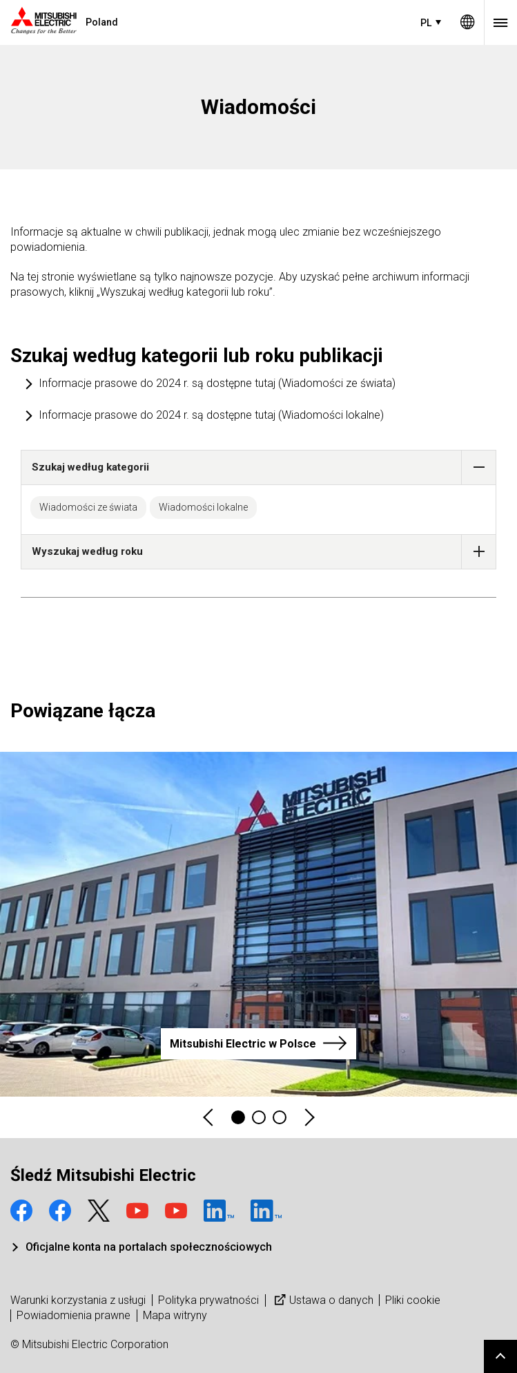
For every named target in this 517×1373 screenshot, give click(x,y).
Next (308, 1117)
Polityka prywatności (208, 1300)
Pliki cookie (412, 1300)
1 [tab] (238, 1117)
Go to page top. (500, 1356)
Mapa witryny (175, 1315)
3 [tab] (279, 1117)
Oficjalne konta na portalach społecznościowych (149, 1246)
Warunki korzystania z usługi (78, 1300)
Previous (209, 1117)
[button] (479, 467)
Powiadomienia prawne (73, 1315)
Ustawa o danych (322, 1300)
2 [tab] (259, 1117)
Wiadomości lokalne (203, 507)
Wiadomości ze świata (88, 507)
